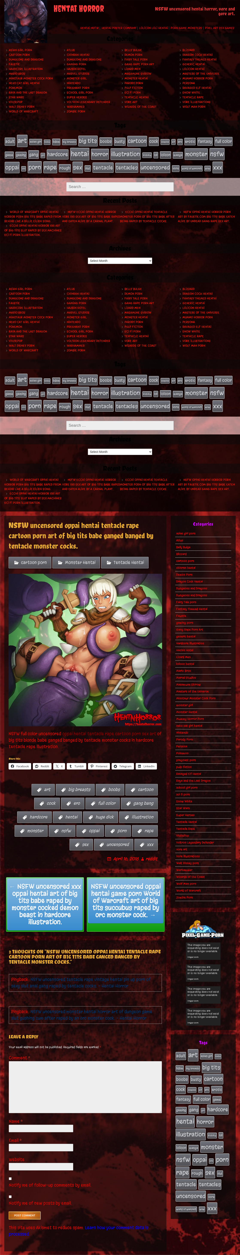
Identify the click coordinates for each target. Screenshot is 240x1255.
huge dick (105, 807)
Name (16, 1112)
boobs (114, 780)
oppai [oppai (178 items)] (12, 163)
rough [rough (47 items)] (64, 164)
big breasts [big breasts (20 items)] (69, 141)
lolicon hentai (193, 69)
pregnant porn (78, 88)
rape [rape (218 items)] (50, 163)
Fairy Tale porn (136, 60)
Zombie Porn (76, 111)
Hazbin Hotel (76, 69)
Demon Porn (133, 55)
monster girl (77, 78)
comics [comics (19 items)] (165, 141)
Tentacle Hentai (137, 97)
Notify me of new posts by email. (40, 1194)
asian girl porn (20, 50)
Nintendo (73, 83)
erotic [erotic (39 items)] (190, 140)
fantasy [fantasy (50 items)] (205, 140)
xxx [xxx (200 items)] (217, 163)
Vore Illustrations (196, 102)
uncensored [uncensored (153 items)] (155, 163)
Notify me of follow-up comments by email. (50, 1176)
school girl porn (80, 93)
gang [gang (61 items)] (33, 152)
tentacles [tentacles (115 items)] (127, 163)
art (47, 780)
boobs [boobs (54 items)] (106, 140)
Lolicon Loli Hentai (153, 28)
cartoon (145, 780)
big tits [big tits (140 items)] (88, 140)
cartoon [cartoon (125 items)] (137, 140)
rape (148, 821)
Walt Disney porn (21, 107)
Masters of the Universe (200, 74)
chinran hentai (78, 55)
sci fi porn (133, 93)
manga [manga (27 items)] (177, 153)
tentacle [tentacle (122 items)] (103, 163)
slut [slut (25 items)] (87, 164)
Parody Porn (134, 83)
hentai (71, 807)
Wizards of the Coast (140, 107)
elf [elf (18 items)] (173, 141)
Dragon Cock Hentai (197, 55)
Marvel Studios (78, 74)
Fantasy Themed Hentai (199, 60)
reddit (151, 849)
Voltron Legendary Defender (88, 102)
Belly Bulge (133, 50)
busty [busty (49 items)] (120, 140)
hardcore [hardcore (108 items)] (57, 152)
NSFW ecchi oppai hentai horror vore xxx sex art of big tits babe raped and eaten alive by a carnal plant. (91, 212)
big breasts (79, 780)
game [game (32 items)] (9, 152)
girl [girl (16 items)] (42, 153)
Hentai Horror (79, 8)
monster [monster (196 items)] (196, 152)
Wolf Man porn (193, 107)
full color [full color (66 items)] (223, 141)
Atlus (71, 50)
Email (15, 1131)
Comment (19, 1048)
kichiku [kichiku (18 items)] (147, 153)
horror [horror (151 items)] (100, 151)
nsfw (66, 821)
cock (51, 794)
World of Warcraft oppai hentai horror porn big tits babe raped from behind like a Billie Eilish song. (32, 212)
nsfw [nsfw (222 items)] (217, 152)
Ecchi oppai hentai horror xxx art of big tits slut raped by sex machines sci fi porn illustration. (33, 225)
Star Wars (16, 97)
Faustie (14, 64)
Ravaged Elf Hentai (196, 88)
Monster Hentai (136, 78)
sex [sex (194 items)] (77, 163)
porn (121, 821)
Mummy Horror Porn (197, 78)
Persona (188, 83)
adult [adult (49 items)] (10, 140)
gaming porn (76, 64)
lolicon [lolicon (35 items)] (165, 152)
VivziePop (16, 102)
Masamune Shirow (138, 74)
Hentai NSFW (89, 28)
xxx (150, 835)
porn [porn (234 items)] (34, 163)
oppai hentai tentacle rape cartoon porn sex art (109, 724)
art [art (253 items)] (22, 140)
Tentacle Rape (193, 97)
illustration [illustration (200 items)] (125, 152)
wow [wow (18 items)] (207, 164)
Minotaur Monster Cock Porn (31, 78)
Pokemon (15, 88)
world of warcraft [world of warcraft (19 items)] (192, 164)
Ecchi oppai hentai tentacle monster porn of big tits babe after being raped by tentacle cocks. (147, 212)
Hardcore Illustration (26, 69)
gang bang (143, 794)
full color (106, 794)
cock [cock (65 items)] (153, 141)
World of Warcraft (23, 111)
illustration (142, 807)
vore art (131, 102)
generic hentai (193, 64)
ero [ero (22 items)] (180, 141)
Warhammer (76, 107)
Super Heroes (77, 97)
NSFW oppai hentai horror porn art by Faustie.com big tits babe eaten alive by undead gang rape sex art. (206, 212)
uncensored (117, 835)
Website (16, 1150)
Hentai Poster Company (119, 28)
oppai (94, 821)
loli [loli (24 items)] (156, 153)
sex (85, 835)
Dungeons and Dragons (26, 60)
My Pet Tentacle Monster (126, 1250)
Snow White (191, 93)
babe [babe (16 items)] (47, 141)
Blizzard (188, 50)
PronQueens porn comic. (216, 1250)
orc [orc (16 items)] (23, 164)
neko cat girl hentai (24, 83)
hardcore (38, 807)
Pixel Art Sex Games (219, 28)
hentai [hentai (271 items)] (80, 151)
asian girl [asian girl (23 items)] (35, 141)
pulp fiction (134, 88)
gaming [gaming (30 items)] (21, 152)
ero (76, 794)
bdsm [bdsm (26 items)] (56, 141)
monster (35, 821)
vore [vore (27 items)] (176, 164)
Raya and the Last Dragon (28, 93)
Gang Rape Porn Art (139, 64)
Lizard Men (132, 69)
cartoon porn (19, 55)
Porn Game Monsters (186, 28)
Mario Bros (17, 74)
